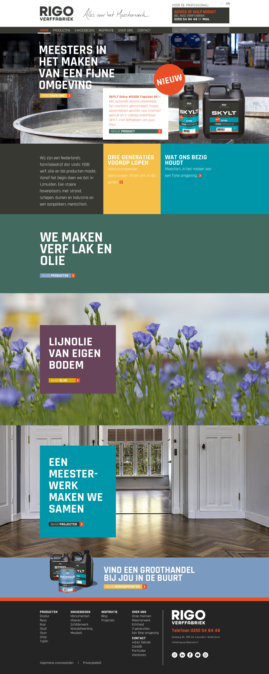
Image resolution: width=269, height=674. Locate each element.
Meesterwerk (141, 620)
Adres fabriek (141, 642)
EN (228, 3)
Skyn (43, 633)
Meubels (76, 633)
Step (43, 637)
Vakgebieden (84, 30)
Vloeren (75, 620)
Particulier (139, 650)
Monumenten (79, 616)
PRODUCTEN (49, 612)
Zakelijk (137, 646)
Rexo (43, 620)
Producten (61, 30)
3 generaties (141, 628)
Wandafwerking (81, 628)
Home (44, 30)
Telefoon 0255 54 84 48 (196, 631)
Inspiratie (106, 30)
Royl (43, 624)
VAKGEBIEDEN (80, 612)
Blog (104, 616)
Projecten (108, 620)
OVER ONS (139, 612)
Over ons (125, 30)
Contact (143, 30)
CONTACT (139, 638)
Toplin (44, 641)
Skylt (43, 628)
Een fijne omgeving (145, 633)
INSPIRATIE (109, 612)
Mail (206, 19)
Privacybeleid (92, 663)
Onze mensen (141, 616)
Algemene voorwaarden (57, 663)
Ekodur (44, 616)
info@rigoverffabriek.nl (185, 642)
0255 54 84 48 (185, 19)
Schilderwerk (79, 624)
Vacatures (139, 655)
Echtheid (138, 624)
